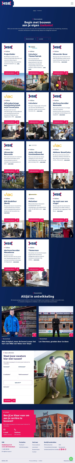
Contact (34, 452)
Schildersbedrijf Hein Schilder (51, 449)
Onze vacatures (36, 445)
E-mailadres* (7, 374)
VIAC (60, 445)
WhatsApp (71, 459)
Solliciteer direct (9, 73)
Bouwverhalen (36, 449)
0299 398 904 (17, 434)
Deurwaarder (62, 447)
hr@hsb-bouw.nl (8, 434)
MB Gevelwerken (48, 445)
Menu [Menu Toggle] (72, 3)
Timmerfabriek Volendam (50, 447)
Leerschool (35, 447)
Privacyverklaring (33, 461)
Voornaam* (7, 366)
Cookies (40, 461)
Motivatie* (6, 387)
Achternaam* (21, 366)
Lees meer (64, 62)
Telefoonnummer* (23, 374)
